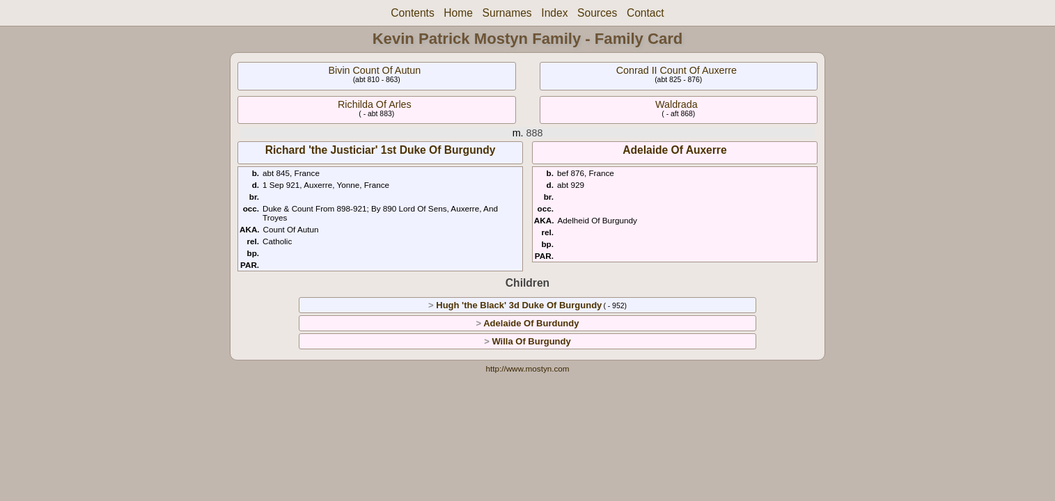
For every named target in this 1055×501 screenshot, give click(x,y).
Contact (645, 13)
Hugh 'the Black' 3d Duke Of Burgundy (519, 305)
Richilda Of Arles (375, 104)
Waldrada (676, 104)
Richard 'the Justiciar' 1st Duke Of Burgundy (380, 150)
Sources (597, 13)
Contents (412, 13)
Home (458, 13)
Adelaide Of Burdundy (531, 323)
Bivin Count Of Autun (375, 70)
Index (554, 13)
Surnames (507, 13)
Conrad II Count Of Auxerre (676, 70)
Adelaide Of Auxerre (674, 150)
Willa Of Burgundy (531, 341)
